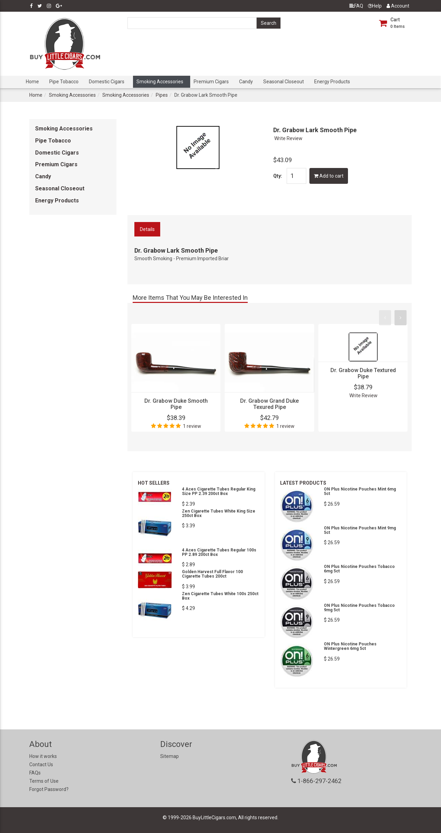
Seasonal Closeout (283, 81)
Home (32, 81)
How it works (43, 756)
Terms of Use (44, 781)
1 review (192, 426)
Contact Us (41, 764)
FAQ (356, 6)
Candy (246, 81)
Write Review (288, 138)
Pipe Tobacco (64, 81)
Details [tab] (147, 229)
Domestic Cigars (106, 81)
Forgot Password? (49, 789)
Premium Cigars (211, 81)
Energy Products (332, 81)
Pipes (162, 95)
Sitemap (169, 756)
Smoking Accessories (159, 81)
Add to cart (328, 176)
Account (398, 6)
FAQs (35, 773)
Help (375, 6)
